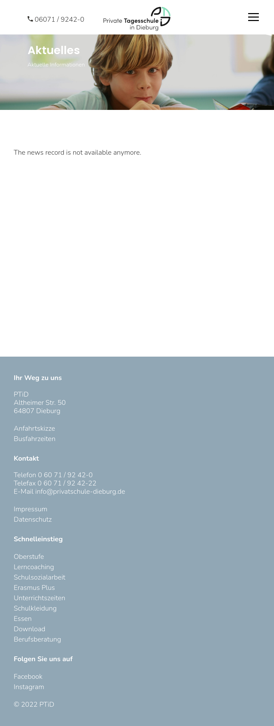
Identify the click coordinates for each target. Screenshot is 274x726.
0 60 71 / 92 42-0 (65, 475)
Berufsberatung (37, 639)
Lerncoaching (34, 567)
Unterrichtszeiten (39, 598)
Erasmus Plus (34, 587)
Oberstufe (29, 556)
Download (29, 629)
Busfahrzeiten (34, 438)
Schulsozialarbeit (39, 577)
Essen (23, 618)
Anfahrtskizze (34, 428)
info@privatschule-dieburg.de (80, 491)
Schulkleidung (35, 608)
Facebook (28, 676)
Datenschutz (33, 519)
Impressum (31, 509)
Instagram (29, 687)
